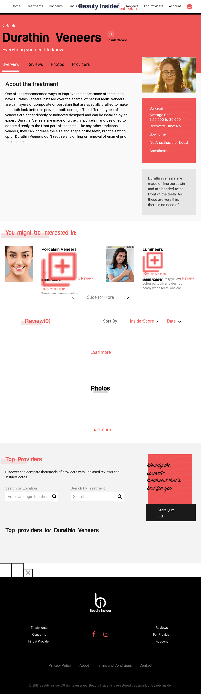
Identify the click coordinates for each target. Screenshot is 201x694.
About (84, 665)
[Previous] (6, 570)
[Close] (28, 573)
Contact (146, 665)
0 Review (85, 278)
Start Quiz (174, 513)
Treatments (34, 6)
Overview (10, 64)
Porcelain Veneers (59, 249)
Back (8, 25)
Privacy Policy (60, 665)
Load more (100, 352)
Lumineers (153, 249)
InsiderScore (142, 321)
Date (171, 321)
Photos (57, 64)
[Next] (18, 570)
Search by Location (21, 488)
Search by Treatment (88, 488)
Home (16, 6)
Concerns (56, 6)
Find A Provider (79, 6)
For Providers (153, 6)
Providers (81, 64)
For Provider (162, 634)
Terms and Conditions (114, 665)
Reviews (132, 6)
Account (175, 6)
